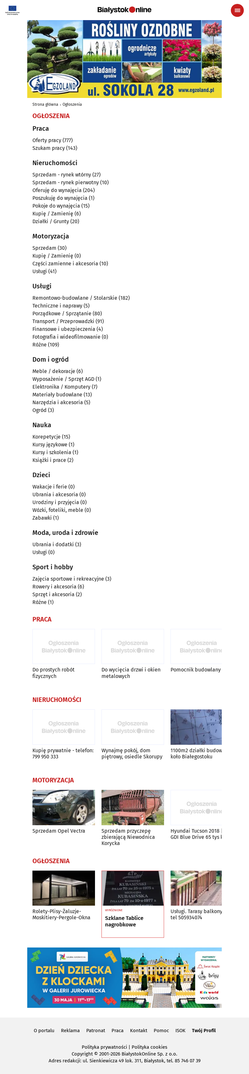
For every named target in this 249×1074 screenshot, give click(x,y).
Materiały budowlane (57, 395)
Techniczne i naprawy (57, 306)
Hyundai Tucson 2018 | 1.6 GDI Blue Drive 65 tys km (201, 834)
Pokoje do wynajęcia (56, 206)
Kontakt (138, 1030)
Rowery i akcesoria (54, 587)
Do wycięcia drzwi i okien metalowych (130, 673)
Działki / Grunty (50, 221)
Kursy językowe (49, 444)
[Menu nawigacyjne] (237, 10)
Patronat (95, 1030)
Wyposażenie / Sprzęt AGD (63, 379)
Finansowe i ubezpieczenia (63, 329)
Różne (39, 345)
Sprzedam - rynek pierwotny (65, 182)
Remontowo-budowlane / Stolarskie (74, 298)
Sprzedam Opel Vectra (58, 831)
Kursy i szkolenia (51, 452)
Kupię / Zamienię (52, 214)
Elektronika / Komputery (61, 387)
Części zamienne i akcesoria (65, 263)
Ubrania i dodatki (53, 544)
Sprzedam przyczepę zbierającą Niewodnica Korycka (128, 837)
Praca (118, 1030)
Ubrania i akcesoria (55, 494)
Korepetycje (46, 437)
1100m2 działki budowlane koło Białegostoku (202, 753)
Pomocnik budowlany (196, 670)
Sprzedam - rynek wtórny (61, 175)
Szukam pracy (48, 148)
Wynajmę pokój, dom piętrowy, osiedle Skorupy (131, 753)
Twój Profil (204, 1030)
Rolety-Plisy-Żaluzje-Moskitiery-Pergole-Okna (61, 914)
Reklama (70, 1030)
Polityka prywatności (104, 1047)
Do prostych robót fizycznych (53, 673)
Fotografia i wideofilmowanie (66, 337)
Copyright (82, 1054)
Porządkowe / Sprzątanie (61, 313)
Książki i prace (49, 460)
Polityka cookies (149, 1047)
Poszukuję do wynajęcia (60, 198)
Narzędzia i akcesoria (57, 402)
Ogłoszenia (72, 104)
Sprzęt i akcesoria (53, 594)
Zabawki (42, 518)
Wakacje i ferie (49, 487)
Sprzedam (44, 248)
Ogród (39, 410)
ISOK (180, 1030)
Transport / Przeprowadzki (63, 321)
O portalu (44, 1030)
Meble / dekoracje (53, 371)
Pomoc (161, 1030)
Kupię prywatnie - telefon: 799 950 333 (63, 753)
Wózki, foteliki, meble (57, 510)
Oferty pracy (46, 140)
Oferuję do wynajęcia (57, 190)
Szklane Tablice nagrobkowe (124, 921)
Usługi (39, 271)
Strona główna (45, 104)
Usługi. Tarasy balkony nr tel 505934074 (200, 914)
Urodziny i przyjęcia (55, 502)
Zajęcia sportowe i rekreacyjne (68, 579)
